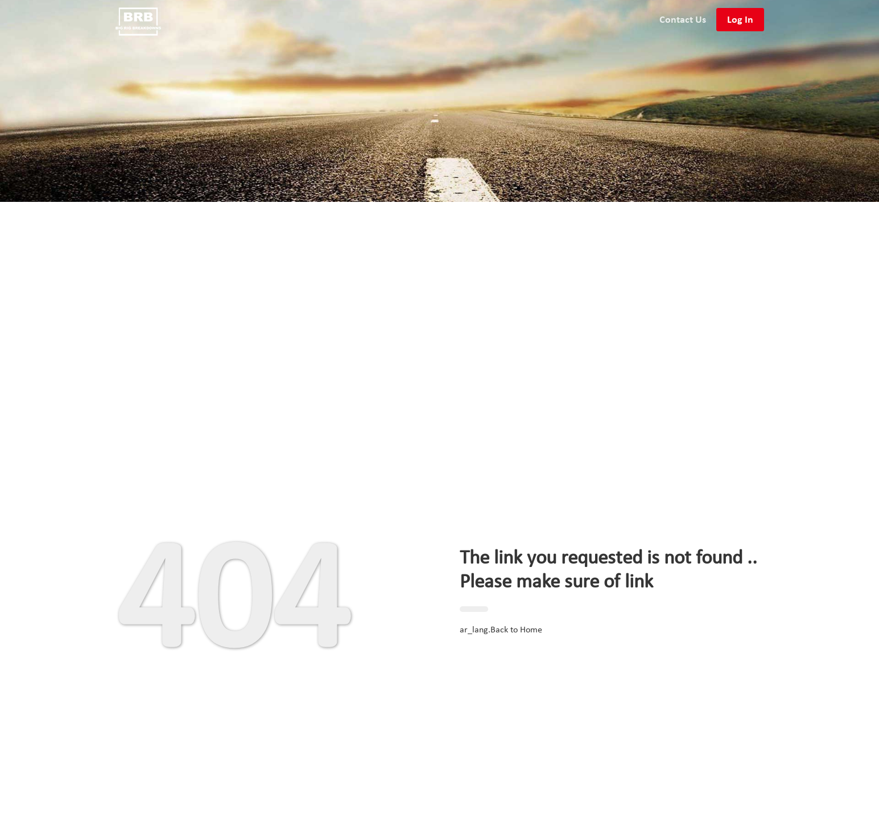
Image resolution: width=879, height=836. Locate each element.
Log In (740, 19)
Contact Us (682, 19)
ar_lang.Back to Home (501, 630)
